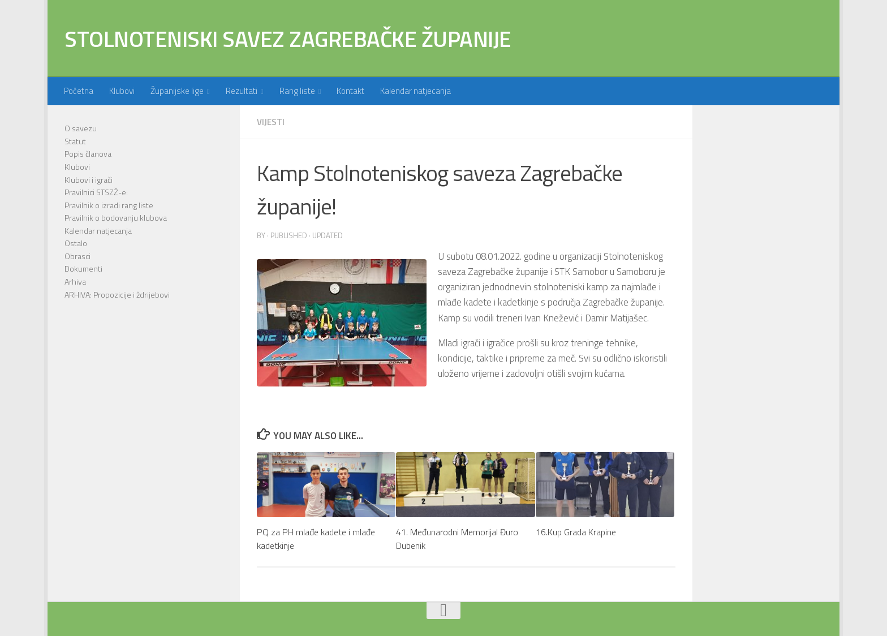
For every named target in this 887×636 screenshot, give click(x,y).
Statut (75, 141)
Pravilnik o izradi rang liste (108, 205)
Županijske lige (177, 90)
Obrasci (77, 256)
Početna (78, 90)
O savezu (80, 128)
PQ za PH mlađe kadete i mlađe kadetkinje (316, 538)
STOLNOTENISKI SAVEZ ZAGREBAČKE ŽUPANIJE (287, 38)
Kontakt (350, 90)
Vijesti (271, 121)
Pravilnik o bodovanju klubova (115, 218)
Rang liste (297, 90)
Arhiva (75, 281)
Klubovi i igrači (88, 180)
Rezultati (241, 90)
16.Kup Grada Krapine (576, 532)
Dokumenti (83, 268)
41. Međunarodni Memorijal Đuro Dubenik (457, 538)
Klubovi (122, 90)
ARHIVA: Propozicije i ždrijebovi (117, 294)
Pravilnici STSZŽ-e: (96, 192)
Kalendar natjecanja (415, 90)
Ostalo (75, 243)
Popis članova (87, 154)
